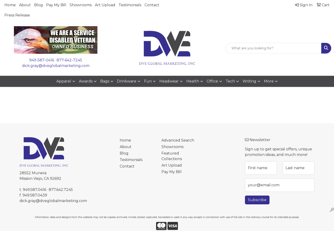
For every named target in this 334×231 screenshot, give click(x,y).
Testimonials (130, 5)
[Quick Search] (273, 48)
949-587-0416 (41, 60)
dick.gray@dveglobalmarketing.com (56, 65)
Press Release (17, 15)
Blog (38, 5)
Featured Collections (171, 156)
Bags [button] (104, 81)
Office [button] (212, 81)
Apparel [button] (63, 81)
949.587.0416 (34, 189)
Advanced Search (177, 140)
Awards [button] (86, 81)
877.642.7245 (61, 189)
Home (10, 5)
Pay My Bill (56, 5)
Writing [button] (249, 81)
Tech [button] (230, 81)
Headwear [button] (169, 81)
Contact (152, 5)
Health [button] (192, 81)
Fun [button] (148, 81)
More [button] (269, 81)
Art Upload (105, 5)
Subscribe (257, 200)
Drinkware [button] (126, 81)
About (25, 5)
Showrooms (81, 5)
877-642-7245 (69, 60)
